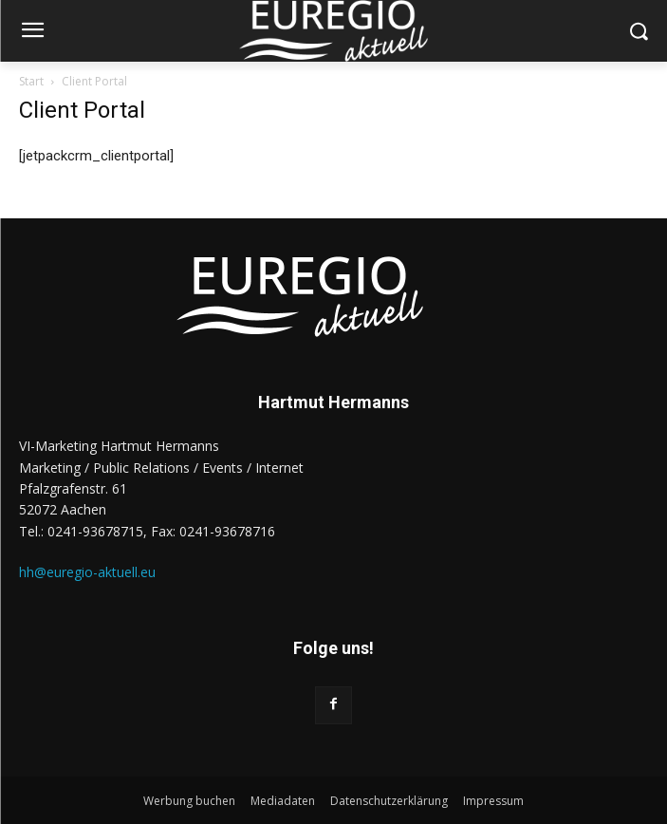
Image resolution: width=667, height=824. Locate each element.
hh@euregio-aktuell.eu (87, 572)
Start (31, 81)
